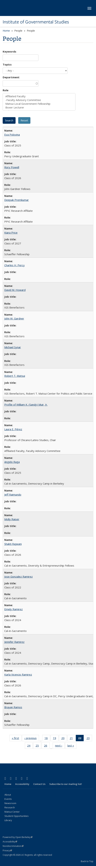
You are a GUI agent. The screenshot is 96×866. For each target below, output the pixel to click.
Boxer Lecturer (39, 107)
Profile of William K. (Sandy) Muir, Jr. (26, 404)
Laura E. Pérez (13, 429)
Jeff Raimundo (12, 494)
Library (8, 820)
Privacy (7, 850)
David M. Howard (15, 290)
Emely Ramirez (13, 609)
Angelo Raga (12, 462)
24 (30, 746)
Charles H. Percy (14, 265)
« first (16, 738)
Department (11, 77)
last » (71, 746)
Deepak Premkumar (16, 200)
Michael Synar (12, 347)
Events (8, 799)
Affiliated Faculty (39, 96)
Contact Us (39, 784)
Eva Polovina (12, 134)
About (7, 794)
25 (38, 746)
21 (72, 738)
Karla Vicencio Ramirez (18, 674)
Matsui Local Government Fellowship (39, 104)
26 (47, 746)
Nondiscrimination (13, 846)
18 (47, 738)
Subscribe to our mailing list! (65, 784)
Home (6, 30)
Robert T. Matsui (14, 376)
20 (64, 738)
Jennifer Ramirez (14, 642)
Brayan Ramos (13, 707)
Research (9, 807)
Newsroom (10, 803)
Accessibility (22, 784)
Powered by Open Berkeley (18, 837)
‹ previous (31, 738)
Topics (7, 64)
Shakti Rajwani (13, 544)
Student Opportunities (16, 816)
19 (55, 738)
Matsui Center (12, 811)
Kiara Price (11, 232)
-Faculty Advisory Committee (39, 100)
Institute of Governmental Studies (36, 22)
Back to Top (87, 861)
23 (89, 738)
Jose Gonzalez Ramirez (18, 576)
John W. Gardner (14, 318)
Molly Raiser (11, 519)
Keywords (9, 51)
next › (60, 746)
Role (5, 90)
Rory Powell (11, 167)
